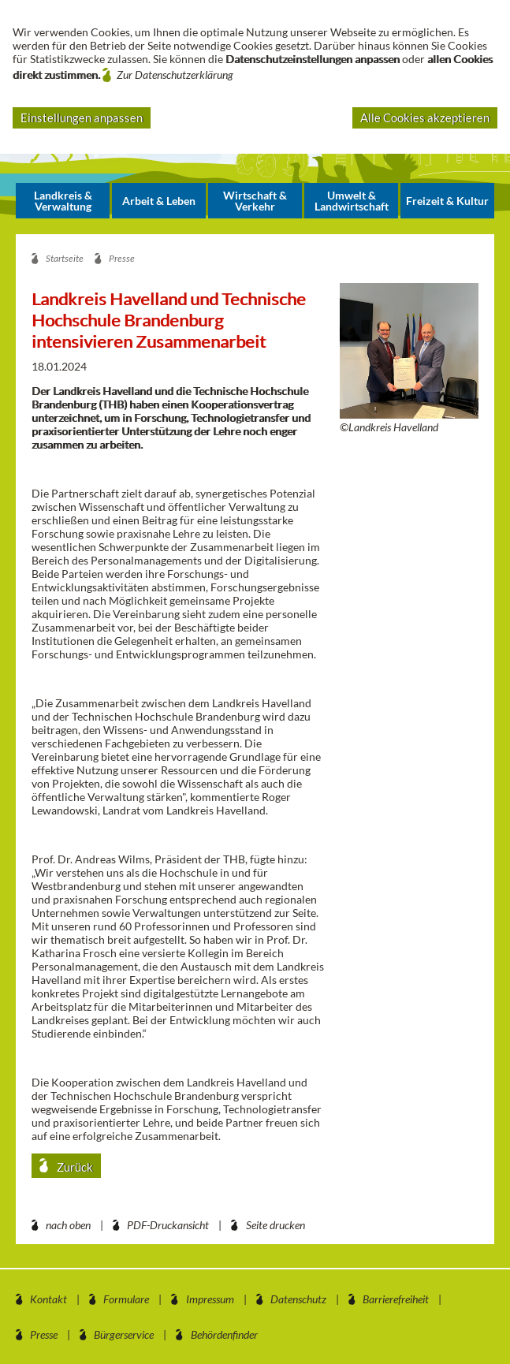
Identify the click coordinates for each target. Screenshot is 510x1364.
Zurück (73, 1167)
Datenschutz (298, 1299)
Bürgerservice (124, 1334)
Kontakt (48, 1299)
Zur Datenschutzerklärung (175, 74)
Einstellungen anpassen (81, 117)
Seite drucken (275, 1225)
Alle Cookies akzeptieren (425, 117)
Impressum (210, 1299)
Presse (44, 1334)
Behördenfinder (224, 1334)
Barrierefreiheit (396, 1299)
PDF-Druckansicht (168, 1225)
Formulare (126, 1299)
